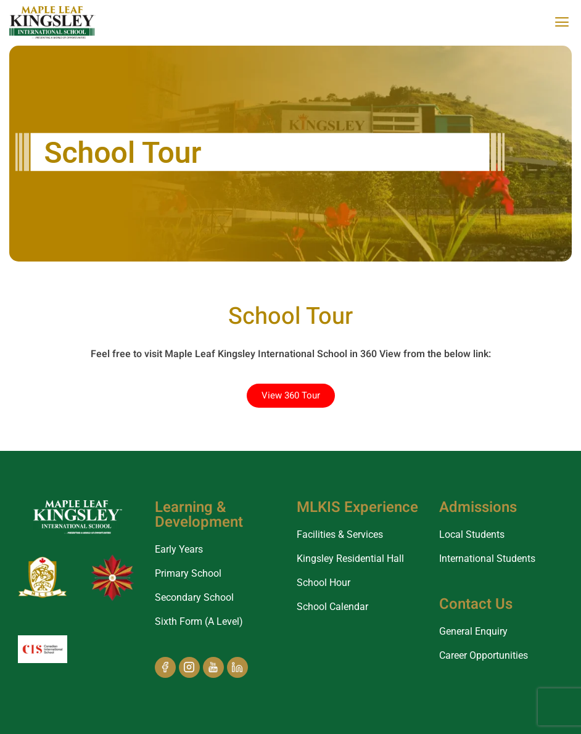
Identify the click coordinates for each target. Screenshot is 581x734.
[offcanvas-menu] (562, 22)
